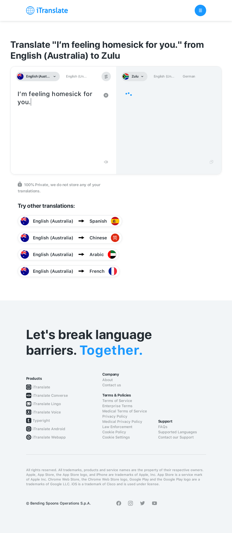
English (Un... (76, 76)
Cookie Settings (116, 437)
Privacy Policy (114, 416)
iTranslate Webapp (49, 437)
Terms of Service (117, 401)
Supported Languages (177, 432)
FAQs (163, 427)
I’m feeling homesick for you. (58, 122)
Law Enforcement (117, 427)
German (189, 76)
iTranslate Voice (47, 412)
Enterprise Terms (117, 406)
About (107, 380)
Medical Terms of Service (124, 411)
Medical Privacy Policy (122, 421)
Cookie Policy (114, 432)
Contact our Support (176, 437)
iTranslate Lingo (47, 404)
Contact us (111, 385)
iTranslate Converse (50, 395)
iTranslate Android (49, 429)
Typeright (41, 420)
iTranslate (41, 387)
